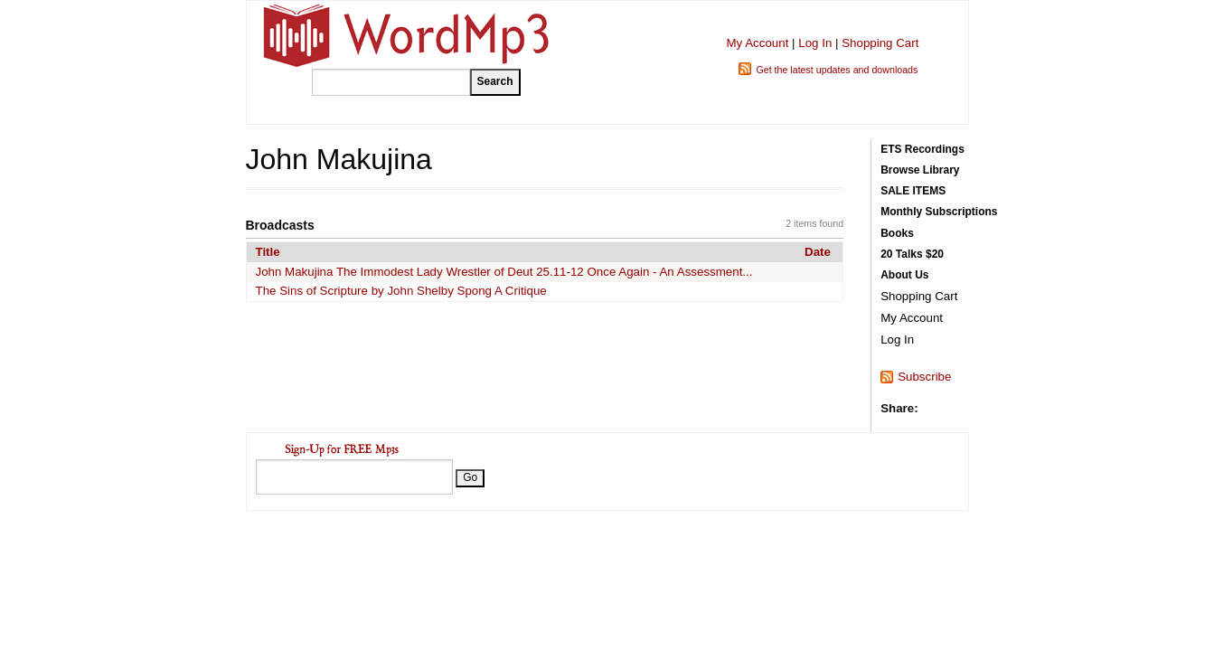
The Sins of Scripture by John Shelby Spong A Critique (401, 290)
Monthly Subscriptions (938, 211)
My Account (757, 43)
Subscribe (924, 376)
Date (818, 252)
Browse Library (919, 170)
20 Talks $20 (912, 254)
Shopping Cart (880, 43)
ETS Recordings (922, 149)
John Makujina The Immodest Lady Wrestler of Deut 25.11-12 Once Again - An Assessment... (504, 271)
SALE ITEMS (913, 190)
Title (268, 252)
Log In (815, 43)
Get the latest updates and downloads (837, 69)
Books (897, 233)
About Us (904, 275)
